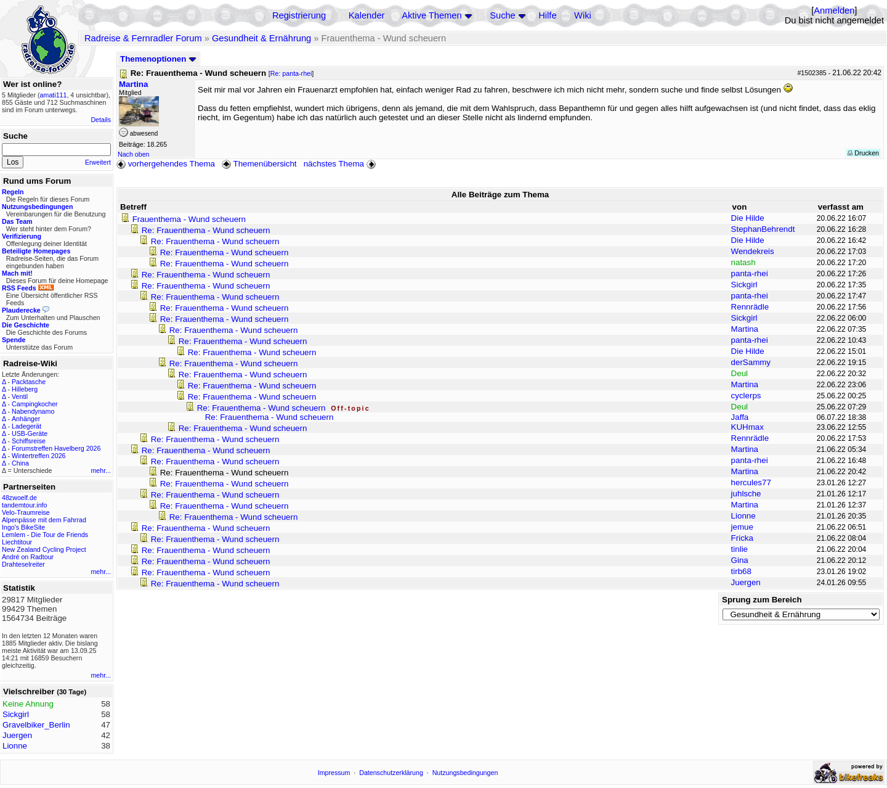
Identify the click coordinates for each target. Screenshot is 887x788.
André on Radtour (28, 556)
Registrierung (299, 15)
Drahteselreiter (23, 564)
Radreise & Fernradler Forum (143, 38)
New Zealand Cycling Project (44, 549)
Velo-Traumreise (26, 512)
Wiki (582, 15)
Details (101, 119)
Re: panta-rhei (291, 73)
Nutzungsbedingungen (465, 772)
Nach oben (134, 154)
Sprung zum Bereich (762, 599)
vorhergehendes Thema (165, 163)
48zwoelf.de (19, 497)
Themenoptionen (158, 59)
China (20, 463)
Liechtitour (17, 542)
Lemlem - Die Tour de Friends (45, 534)
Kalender (367, 15)
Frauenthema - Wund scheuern (189, 219)
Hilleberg (25, 389)
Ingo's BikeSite (23, 527)
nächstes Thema (341, 163)
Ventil (20, 396)
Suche (503, 15)
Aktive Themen (431, 15)
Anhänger (26, 418)
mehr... (101, 470)
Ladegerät (26, 426)
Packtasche (29, 381)
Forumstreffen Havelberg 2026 (56, 448)
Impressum (334, 772)
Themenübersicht (259, 163)
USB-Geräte (29, 433)
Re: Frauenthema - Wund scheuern (206, 230)
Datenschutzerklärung (391, 772)
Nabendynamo (33, 411)
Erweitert (98, 162)
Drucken (863, 153)
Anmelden (834, 10)
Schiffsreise (29, 441)
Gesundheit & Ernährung (261, 38)
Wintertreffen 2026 (38, 455)
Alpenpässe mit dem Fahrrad (44, 519)
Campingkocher (35, 404)
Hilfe (547, 15)
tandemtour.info (24, 505)
